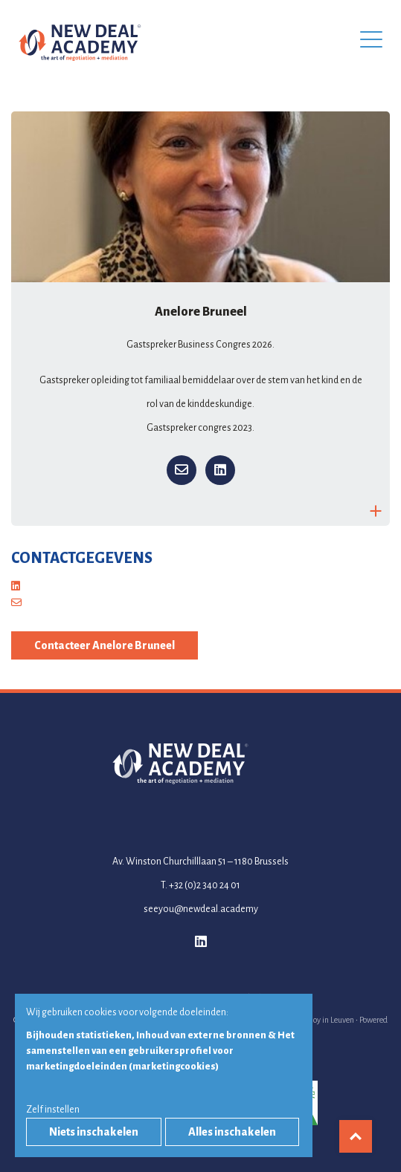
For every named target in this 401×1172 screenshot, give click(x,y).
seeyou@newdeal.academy (201, 909)
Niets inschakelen (93, 1132)
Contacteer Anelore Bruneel (104, 645)
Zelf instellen (53, 1109)
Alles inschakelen (232, 1132)
